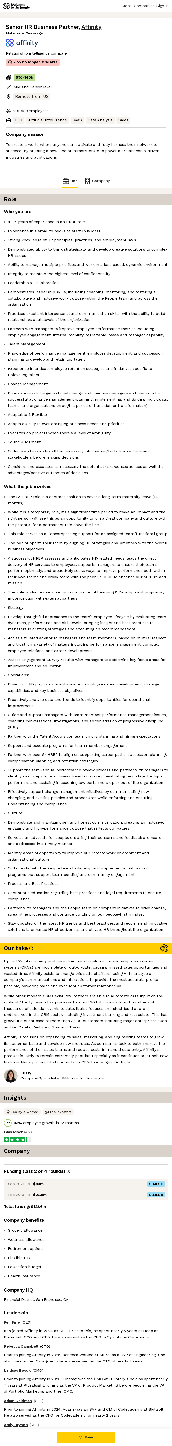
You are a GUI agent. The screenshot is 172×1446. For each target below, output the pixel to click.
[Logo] (16, 6)
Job (70, 181)
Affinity (91, 27)
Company (97, 181)
